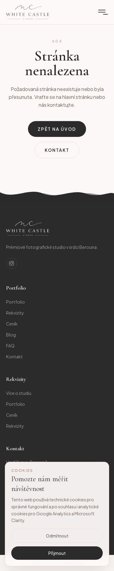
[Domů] (27, 12)
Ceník (12, 323)
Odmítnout (57, 535)
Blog (11, 334)
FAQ (10, 345)
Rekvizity (15, 312)
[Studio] (27, 228)
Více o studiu (18, 393)
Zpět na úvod (57, 129)
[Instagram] (11, 263)
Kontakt (57, 150)
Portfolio (15, 302)
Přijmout (57, 553)
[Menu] (102, 12)
